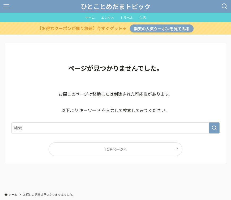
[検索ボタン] (224, 6)
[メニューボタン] (6, 6)
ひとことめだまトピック (116, 6)
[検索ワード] (115, 128)
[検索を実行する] (214, 128)
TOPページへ (115, 149)
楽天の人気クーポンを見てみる (162, 28)
